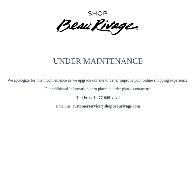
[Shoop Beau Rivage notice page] (98, 39)
